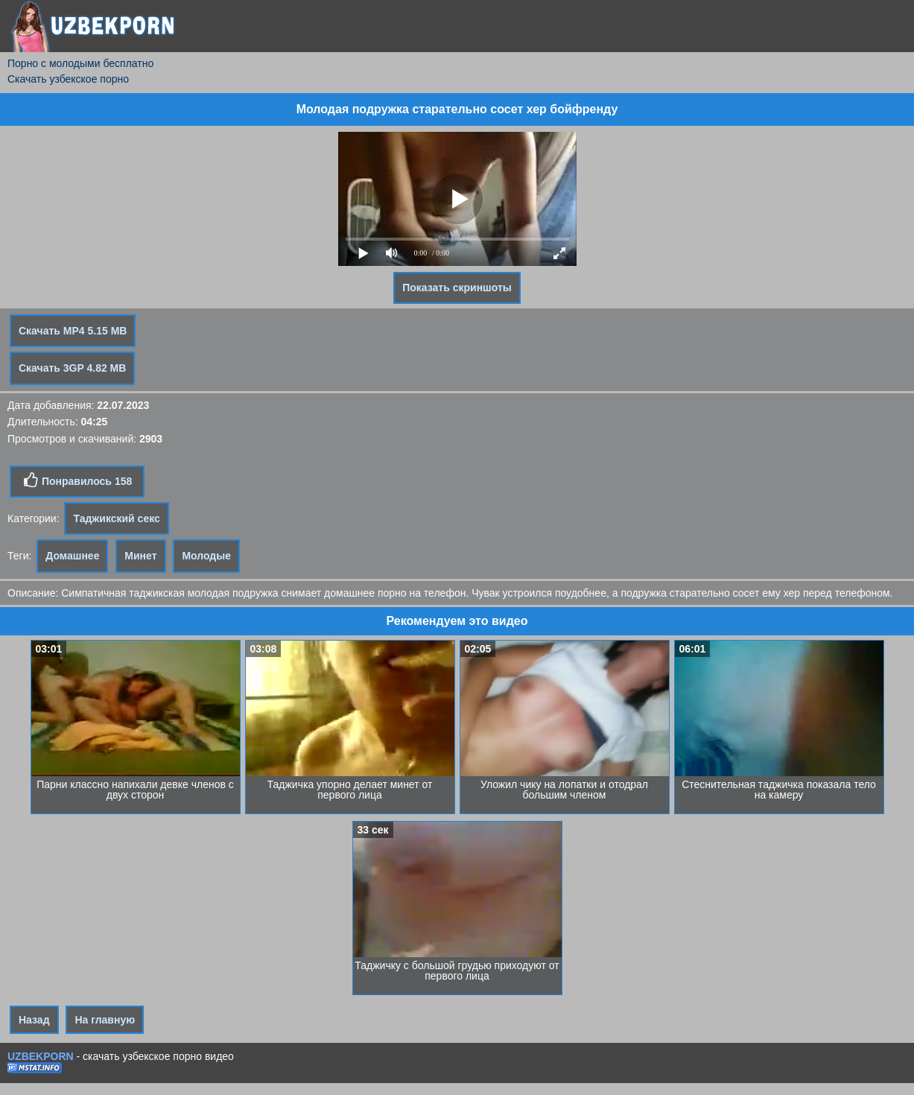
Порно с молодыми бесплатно (80, 63)
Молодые (206, 556)
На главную (104, 1020)
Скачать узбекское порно (68, 79)
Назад (34, 1020)
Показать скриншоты (457, 287)
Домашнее (72, 556)
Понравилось (77, 480)
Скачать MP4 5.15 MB (73, 331)
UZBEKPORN (40, 1056)
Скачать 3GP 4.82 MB (72, 368)
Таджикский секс (116, 518)
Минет (140, 556)
